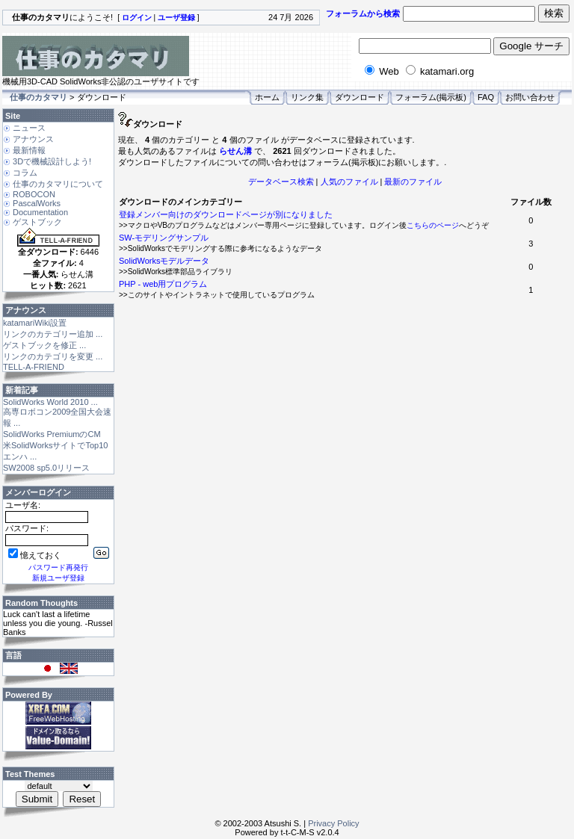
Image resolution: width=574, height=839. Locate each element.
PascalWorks (37, 203)
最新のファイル (413, 181)
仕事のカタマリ (38, 97)
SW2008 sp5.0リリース (46, 467)
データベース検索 (281, 181)
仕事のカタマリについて (58, 183)
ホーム (267, 97)
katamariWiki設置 (35, 322)
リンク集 (307, 97)
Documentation (40, 212)
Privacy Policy (333, 823)
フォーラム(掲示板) (430, 97)
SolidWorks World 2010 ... (50, 401)
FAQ (486, 97)
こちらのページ (433, 225)
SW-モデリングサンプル (164, 237)
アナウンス (33, 138)
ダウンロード (359, 97)
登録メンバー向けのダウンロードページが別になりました (226, 214)
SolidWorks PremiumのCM (52, 434)
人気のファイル (349, 181)
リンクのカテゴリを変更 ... (52, 356)
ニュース (29, 127)
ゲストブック (37, 221)
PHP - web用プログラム (163, 283)
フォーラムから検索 (363, 13)
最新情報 (29, 150)
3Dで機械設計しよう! (52, 161)
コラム (25, 172)
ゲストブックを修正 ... (44, 345)
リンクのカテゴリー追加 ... (52, 333)
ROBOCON (34, 194)
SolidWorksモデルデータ (164, 260)
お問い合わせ (530, 97)
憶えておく (34, 555)
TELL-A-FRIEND (33, 366)
